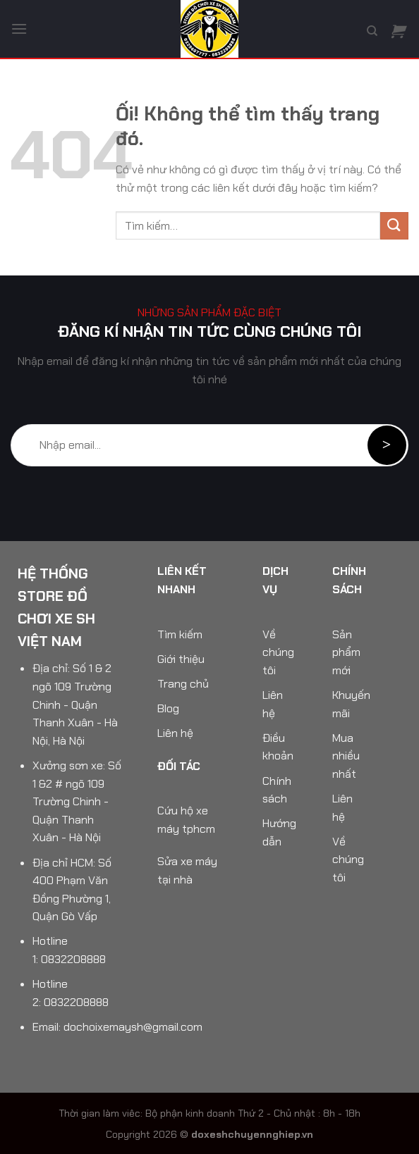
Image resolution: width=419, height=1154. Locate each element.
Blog (168, 708)
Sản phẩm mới (346, 652)
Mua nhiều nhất (346, 756)
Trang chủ (183, 683)
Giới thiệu (181, 659)
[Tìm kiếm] (372, 31)
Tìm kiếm (179, 634)
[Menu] (19, 28)
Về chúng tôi (278, 652)
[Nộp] (394, 226)
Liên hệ (175, 733)
